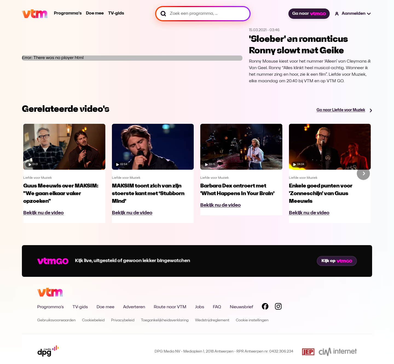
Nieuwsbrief (241, 307)
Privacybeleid (122, 320)
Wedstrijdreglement (212, 320)
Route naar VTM (170, 307)
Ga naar (309, 13)
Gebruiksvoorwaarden (56, 320)
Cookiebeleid (93, 320)
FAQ (217, 307)
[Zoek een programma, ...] (203, 13)
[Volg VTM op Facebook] (265, 307)
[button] (353, 13)
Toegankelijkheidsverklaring (165, 320)
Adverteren (134, 307)
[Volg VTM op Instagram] (278, 307)
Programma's (68, 13)
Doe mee (95, 13)
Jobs (199, 307)
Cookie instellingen (252, 320)
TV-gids (116, 13)
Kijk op (336, 261)
